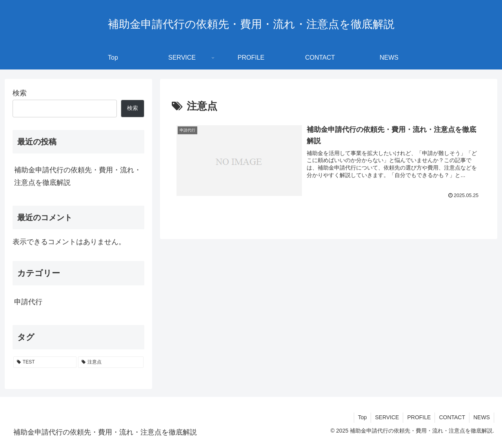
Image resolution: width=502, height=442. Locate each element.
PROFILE (419, 417)
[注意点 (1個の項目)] (111, 362)
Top (362, 417)
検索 (20, 93)
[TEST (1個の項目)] (44, 362)
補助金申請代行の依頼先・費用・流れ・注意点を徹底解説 (77, 176)
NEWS (481, 417)
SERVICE (387, 417)
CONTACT (452, 417)
